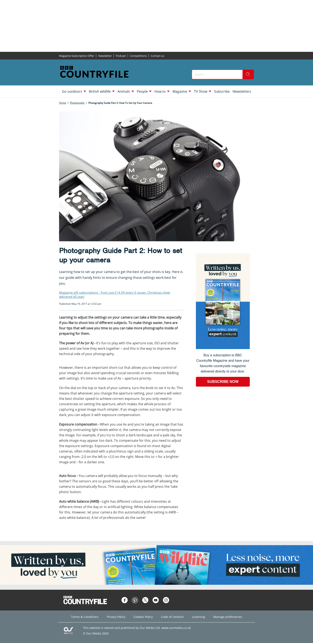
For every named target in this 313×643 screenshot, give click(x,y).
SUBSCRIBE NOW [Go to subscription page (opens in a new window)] (223, 382)
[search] (248, 74)
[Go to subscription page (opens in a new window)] (223, 348)
